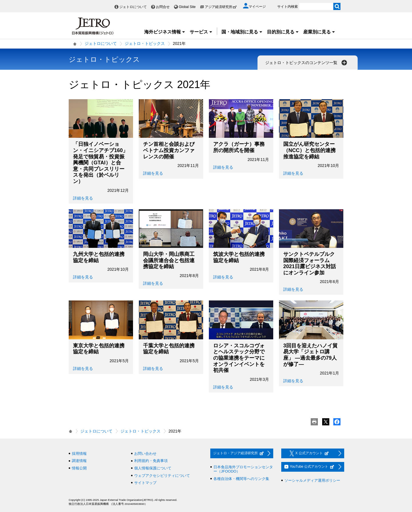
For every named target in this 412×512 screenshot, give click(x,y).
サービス (201, 31)
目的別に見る (283, 31)
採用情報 (79, 453)
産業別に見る (319, 31)
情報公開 (79, 468)
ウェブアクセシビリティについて (162, 475)
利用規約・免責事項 (151, 461)
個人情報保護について (152, 468)
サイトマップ (145, 483)
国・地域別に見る (242, 31)
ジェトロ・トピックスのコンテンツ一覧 (306, 62)
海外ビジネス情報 (164, 31)
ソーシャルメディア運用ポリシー (312, 480)
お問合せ (163, 7)
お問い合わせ (145, 453)
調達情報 (79, 461)
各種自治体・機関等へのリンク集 (241, 479)
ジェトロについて (133, 7)
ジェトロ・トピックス (145, 43)
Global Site (187, 7)
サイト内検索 (287, 7)
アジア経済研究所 (221, 7)
